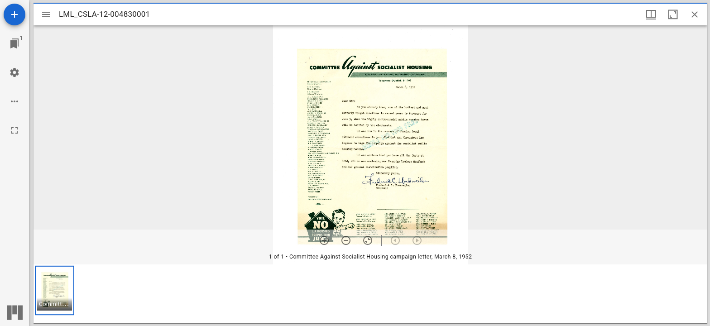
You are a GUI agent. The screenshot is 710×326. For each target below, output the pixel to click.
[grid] (370, 293)
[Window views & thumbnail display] (651, 14)
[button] (54, 290)
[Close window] (694, 14)
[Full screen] (14, 130)
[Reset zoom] (368, 240)
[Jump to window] (14, 43)
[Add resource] (14, 14)
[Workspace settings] (14, 72)
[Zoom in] (324, 240)
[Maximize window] (673, 14)
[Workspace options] (14, 101)
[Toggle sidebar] (46, 14)
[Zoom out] (346, 240)
